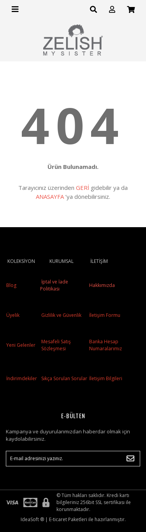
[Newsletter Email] (73, 458)
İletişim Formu (104, 315)
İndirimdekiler (21, 378)
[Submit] (130, 458)
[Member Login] (112, 9)
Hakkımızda (102, 285)
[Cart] (131, 9)
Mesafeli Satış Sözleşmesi (56, 345)
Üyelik (12, 315)
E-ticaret (58, 519)
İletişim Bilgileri (105, 378)
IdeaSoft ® (32, 519)
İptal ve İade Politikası (54, 285)
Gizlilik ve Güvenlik (60, 315)
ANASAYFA (50, 196)
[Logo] (73, 40)
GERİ (82, 187)
